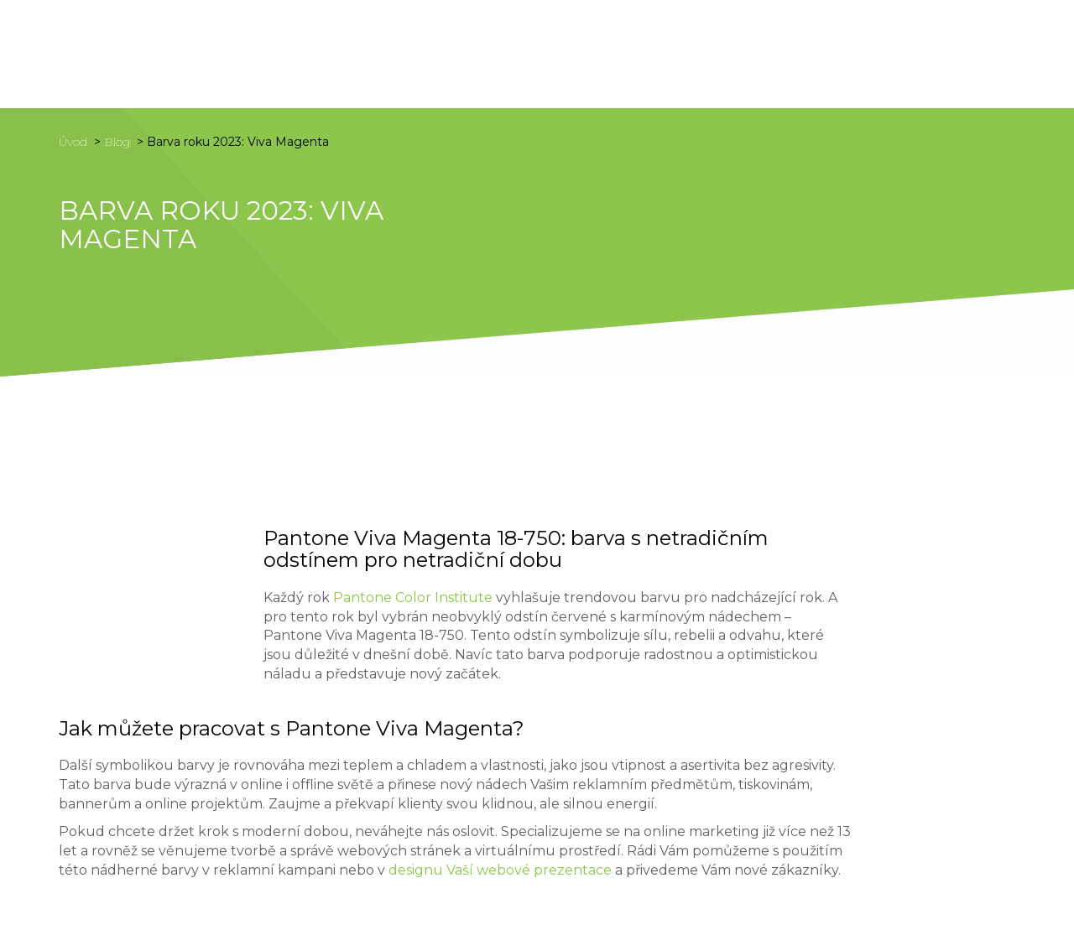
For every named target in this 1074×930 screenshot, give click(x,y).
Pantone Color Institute (413, 597)
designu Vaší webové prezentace (500, 870)
